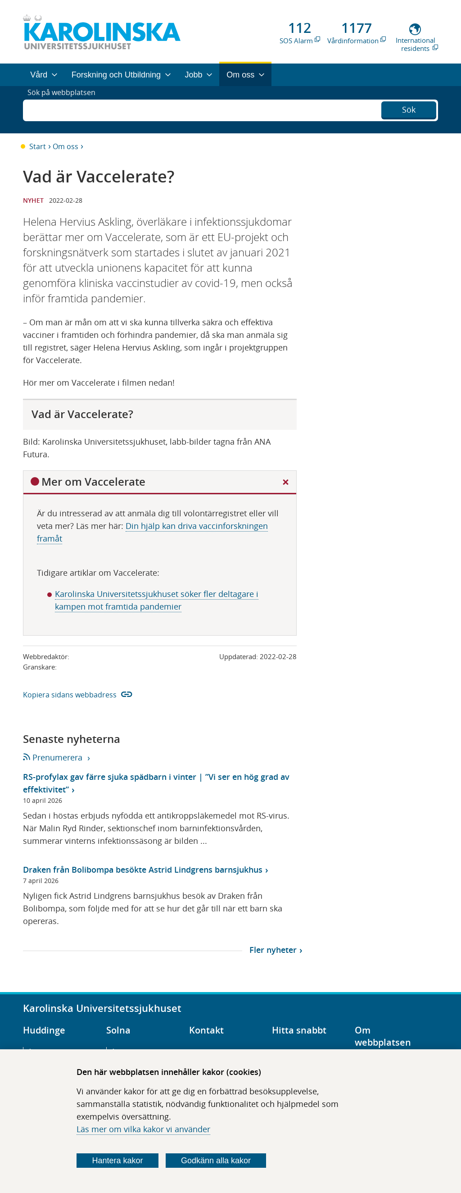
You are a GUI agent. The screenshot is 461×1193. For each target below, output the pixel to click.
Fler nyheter (273, 949)
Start (37, 146)
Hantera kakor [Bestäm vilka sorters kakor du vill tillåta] (117, 1160)
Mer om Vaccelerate (93, 481)
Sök (409, 108)
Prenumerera (53, 757)
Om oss (65, 146)
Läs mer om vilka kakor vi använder (143, 1129)
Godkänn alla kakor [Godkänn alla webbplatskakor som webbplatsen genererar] (216, 1160)
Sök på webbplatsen (65, 109)
